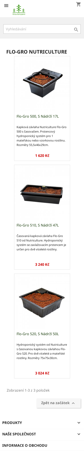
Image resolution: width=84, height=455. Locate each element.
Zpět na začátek (58, 403)
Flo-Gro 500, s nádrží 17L (38, 116)
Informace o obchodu (24, 445)
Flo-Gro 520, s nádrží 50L (38, 333)
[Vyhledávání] (42, 29)
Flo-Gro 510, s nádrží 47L (38, 225)
